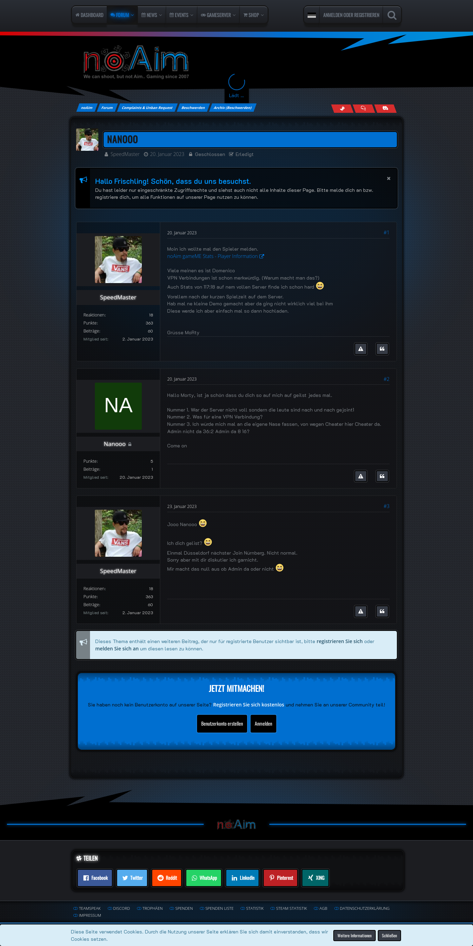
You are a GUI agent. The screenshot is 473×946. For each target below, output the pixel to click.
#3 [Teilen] (387, 506)
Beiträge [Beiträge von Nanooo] (91, 469)
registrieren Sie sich (340, 641)
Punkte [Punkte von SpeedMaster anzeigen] (90, 323)
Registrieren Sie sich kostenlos (248, 704)
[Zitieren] (382, 349)
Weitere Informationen (354, 935)
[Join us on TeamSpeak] (364, 108)
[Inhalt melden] (360, 349)
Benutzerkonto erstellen (222, 723)
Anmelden (263, 723)
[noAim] (236, 62)
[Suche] (392, 15)
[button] (311, 15)
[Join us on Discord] (385, 108)
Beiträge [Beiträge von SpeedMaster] (91, 331)
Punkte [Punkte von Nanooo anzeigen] (90, 461)
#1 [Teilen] (387, 232)
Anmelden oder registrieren (351, 14)
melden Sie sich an (117, 648)
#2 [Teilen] (387, 379)
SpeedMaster (125, 154)
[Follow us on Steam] (342, 108)
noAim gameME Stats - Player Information (212, 256)
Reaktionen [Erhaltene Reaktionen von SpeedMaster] (93, 315)
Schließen (389, 935)
